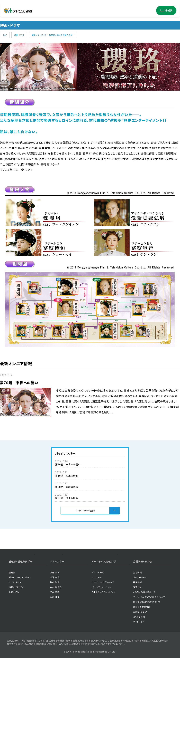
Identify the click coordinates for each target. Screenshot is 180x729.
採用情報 (137, 607)
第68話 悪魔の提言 (66, 486)
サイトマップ (138, 646)
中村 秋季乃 (56, 612)
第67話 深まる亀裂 (66, 498)
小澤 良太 (55, 602)
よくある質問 (139, 641)
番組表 (12, 597)
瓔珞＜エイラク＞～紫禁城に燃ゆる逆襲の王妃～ (53, 35)
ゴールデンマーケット (101, 612)
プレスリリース (140, 602)
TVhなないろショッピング (103, 617)
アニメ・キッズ (15, 607)
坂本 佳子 (55, 622)
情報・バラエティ (16, 612)
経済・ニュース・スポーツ (20, 602)
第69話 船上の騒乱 (66, 475)
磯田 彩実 (55, 607)
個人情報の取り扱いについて (146, 627)
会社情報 (137, 597)
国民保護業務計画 (141, 632)
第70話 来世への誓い (67, 464)
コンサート (97, 602)
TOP (5, 35)
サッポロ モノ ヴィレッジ (103, 607)
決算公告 (137, 612)
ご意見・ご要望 (140, 637)
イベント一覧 (98, 597)
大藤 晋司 (55, 597)
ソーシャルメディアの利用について (149, 622)
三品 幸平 (55, 617)
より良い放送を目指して (144, 617)
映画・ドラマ (19, 35)
